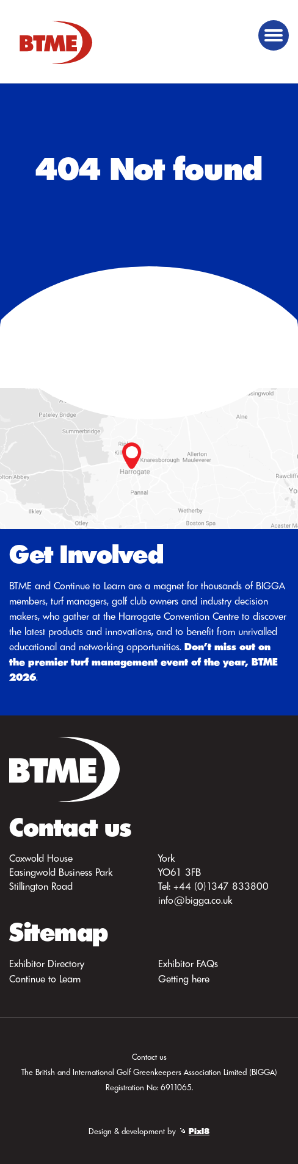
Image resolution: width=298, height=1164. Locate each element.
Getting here (183, 979)
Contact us (149, 1057)
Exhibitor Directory (46, 963)
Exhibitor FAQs (188, 963)
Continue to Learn (45, 979)
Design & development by (149, 1131)
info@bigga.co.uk (195, 900)
